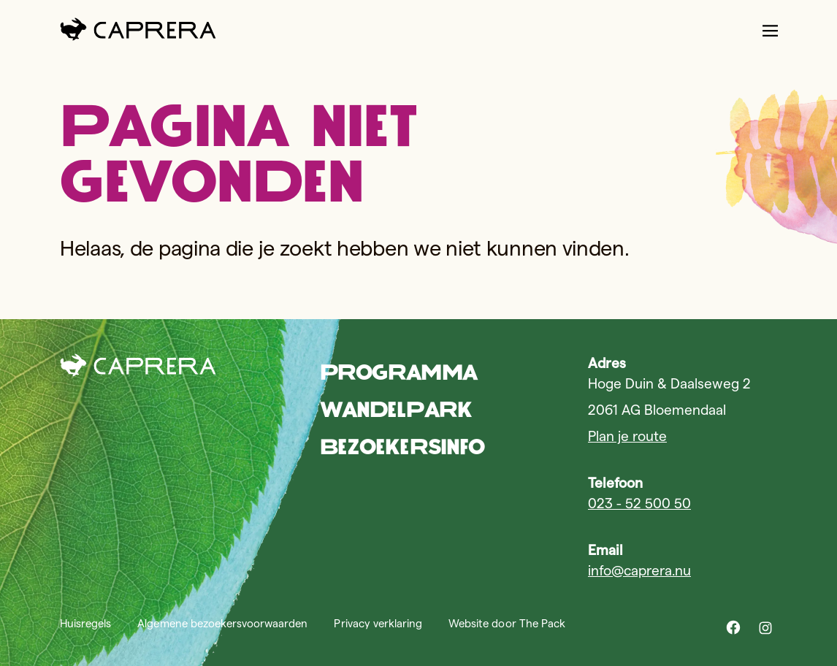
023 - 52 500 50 (639, 503)
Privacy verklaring (378, 623)
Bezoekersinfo (402, 446)
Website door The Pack (506, 623)
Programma (398, 372)
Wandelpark (396, 409)
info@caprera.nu (639, 570)
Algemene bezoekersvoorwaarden (222, 623)
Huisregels (85, 623)
